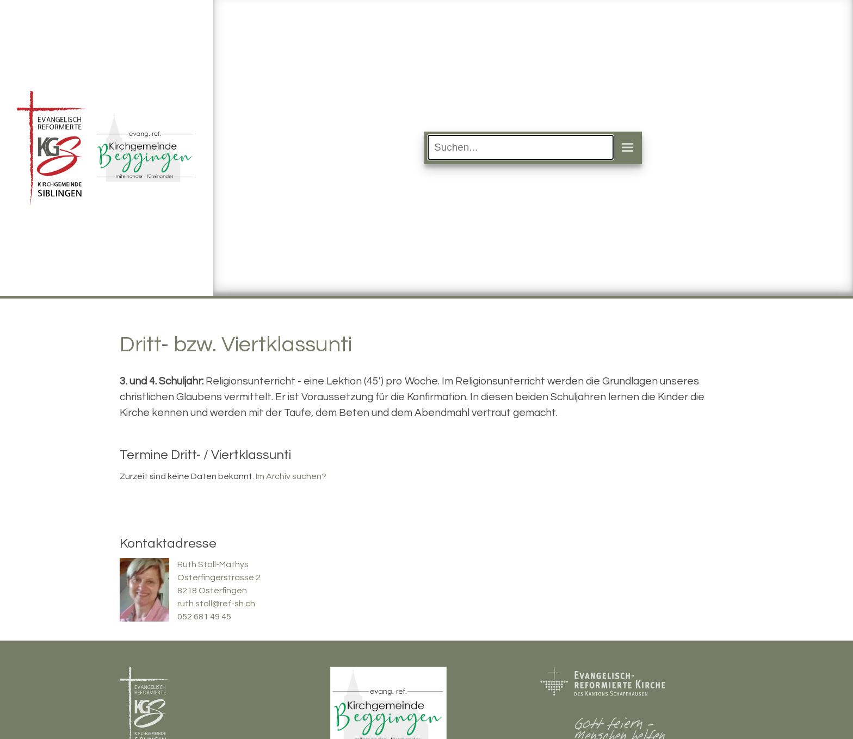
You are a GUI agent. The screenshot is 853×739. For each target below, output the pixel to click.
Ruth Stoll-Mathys (213, 564)
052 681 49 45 (204, 616)
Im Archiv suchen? (291, 476)
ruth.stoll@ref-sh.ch (216, 603)
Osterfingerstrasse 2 (219, 577)
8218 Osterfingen (212, 590)
